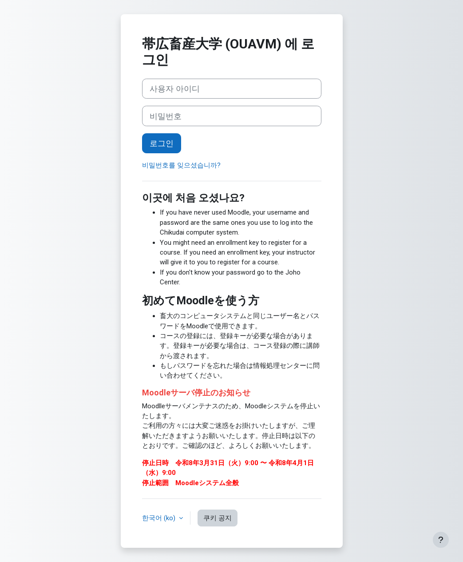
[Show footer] (441, 540)
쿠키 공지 (217, 518)
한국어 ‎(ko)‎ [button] (159, 518)
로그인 (162, 143)
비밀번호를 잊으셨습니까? (181, 165)
